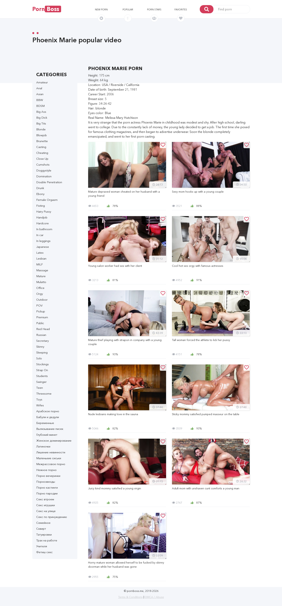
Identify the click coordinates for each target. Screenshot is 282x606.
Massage (42, 270)
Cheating (42, 153)
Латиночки (43, 446)
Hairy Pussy (43, 211)
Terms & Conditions (130, 597)
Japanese (42, 247)
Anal (39, 88)
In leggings (43, 241)
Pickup (40, 311)
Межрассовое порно (50, 464)
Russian (41, 335)
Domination (44, 176)
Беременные (45, 423)
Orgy (39, 294)
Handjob (41, 217)
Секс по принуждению (51, 517)
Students (42, 376)
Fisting (40, 205)
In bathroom (44, 229)
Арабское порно (47, 411)
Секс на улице (46, 511)
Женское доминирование (53, 440)
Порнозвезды (45, 481)
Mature (41, 276)
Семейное (43, 523)
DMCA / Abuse (154, 597)
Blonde (41, 129)
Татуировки (44, 534)
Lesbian (41, 258)
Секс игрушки (45, 505)
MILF (39, 264)
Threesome (44, 393)
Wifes (40, 405)
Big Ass (41, 112)
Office (40, 288)
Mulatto (41, 282)
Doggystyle (43, 170)
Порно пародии (47, 493)
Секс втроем (45, 499)
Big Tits (41, 123)
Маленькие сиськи (48, 458)
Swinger (41, 382)
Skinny (40, 346)
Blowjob (41, 135)
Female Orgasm (47, 200)
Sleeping (42, 352)
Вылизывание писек (49, 429)
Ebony (40, 194)
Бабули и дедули (47, 417)
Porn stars (154, 9)
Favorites (180, 9)
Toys (39, 399)
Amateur (42, 82)
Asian (39, 94)
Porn (46, 9)
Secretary (42, 341)
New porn (101, 9)
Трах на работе (46, 540)
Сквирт (41, 528)
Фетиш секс (44, 552)
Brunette (42, 141)
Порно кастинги (47, 487)
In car (39, 235)
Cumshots (43, 164)
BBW (39, 100)
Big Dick (41, 117)
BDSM (40, 106)
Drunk (40, 188)
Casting (41, 147)
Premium (42, 317)
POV (39, 305)
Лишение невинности (50, 452)
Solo (39, 358)
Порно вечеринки (48, 476)
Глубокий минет (46, 434)
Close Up (42, 159)
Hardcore (42, 223)
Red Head (43, 329)
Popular (128, 9)
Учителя (41, 546)
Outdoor (42, 299)
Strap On (42, 370)
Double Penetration (49, 182)
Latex (39, 252)
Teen (39, 388)
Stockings (42, 364)
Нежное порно (46, 470)
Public (40, 323)
